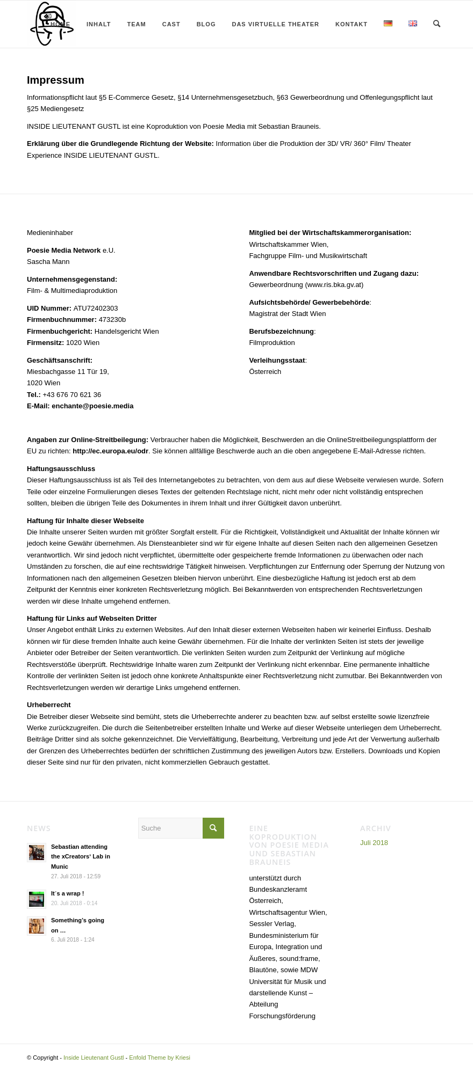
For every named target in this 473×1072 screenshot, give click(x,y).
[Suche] (437, 24)
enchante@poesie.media (92, 406)
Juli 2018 (374, 843)
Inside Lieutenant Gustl (93, 1057)
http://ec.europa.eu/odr (110, 451)
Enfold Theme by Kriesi (159, 1057)
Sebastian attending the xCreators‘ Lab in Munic (80, 856)
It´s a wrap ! (67, 893)
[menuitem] (58, 24)
